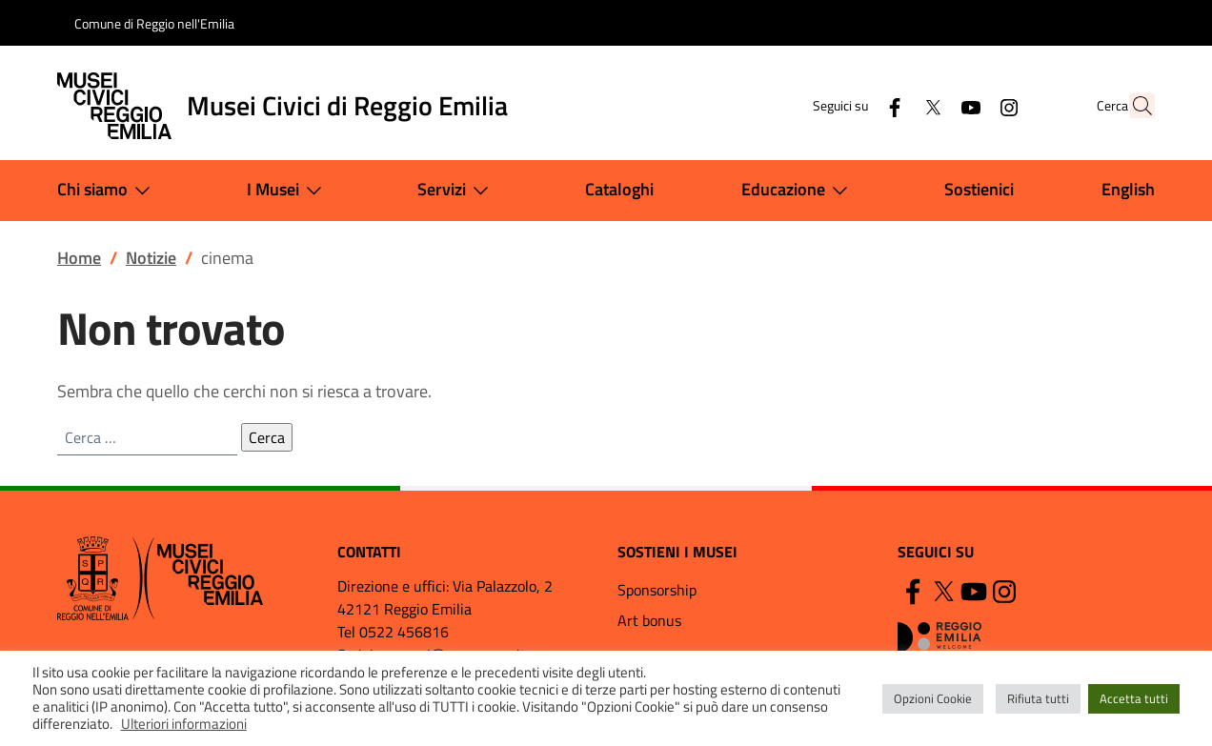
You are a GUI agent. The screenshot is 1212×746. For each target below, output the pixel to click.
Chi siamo (107, 190)
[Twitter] (891, 105)
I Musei (288, 190)
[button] (1132, 106)
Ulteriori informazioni (184, 724)
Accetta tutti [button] (1134, 698)
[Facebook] (853, 105)
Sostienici (979, 189)
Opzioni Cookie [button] (933, 698)
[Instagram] (967, 105)
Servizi (456, 190)
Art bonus (649, 620)
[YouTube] (929, 105)
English (1128, 189)
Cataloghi (619, 189)
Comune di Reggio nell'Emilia (154, 23)
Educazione (798, 190)
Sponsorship (657, 589)
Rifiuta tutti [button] (1038, 698)
